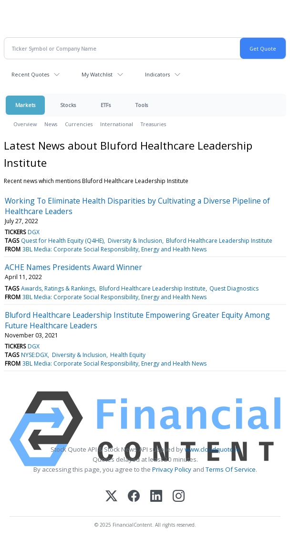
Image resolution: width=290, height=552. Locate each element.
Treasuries (153, 124)
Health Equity (127, 355)
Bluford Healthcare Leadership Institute (219, 241)
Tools (141, 104)
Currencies (79, 124)
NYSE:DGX (34, 355)
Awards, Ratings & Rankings (58, 288)
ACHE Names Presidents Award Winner (73, 267)
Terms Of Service (231, 469)
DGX (34, 232)
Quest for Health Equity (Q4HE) (62, 241)
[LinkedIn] (156, 497)
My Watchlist (97, 74)
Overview (25, 124)
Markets (25, 104)
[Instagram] (178, 497)
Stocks (68, 104)
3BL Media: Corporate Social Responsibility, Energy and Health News (114, 249)
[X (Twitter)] (111, 497)
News (50, 124)
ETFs (106, 104)
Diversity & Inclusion (135, 241)
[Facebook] (134, 497)
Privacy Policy (171, 469)
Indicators (157, 74)
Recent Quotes (30, 74)
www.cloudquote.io (212, 449)
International (116, 124)
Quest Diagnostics (234, 288)
